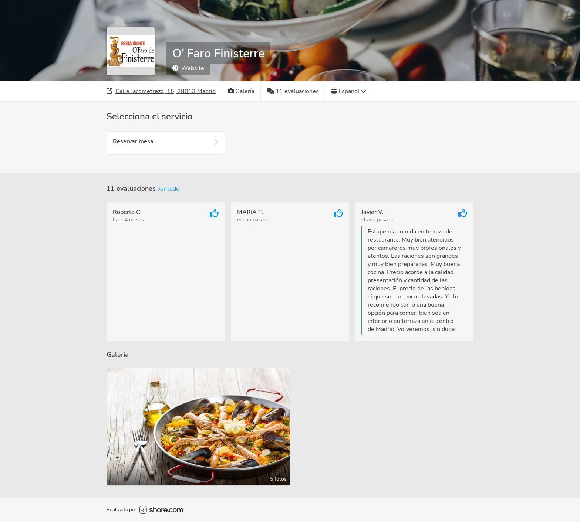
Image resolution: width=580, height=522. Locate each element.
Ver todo (168, 189)
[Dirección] (161, 91)
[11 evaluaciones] (293, 91)
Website (188, 68)
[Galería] (241, 91)
